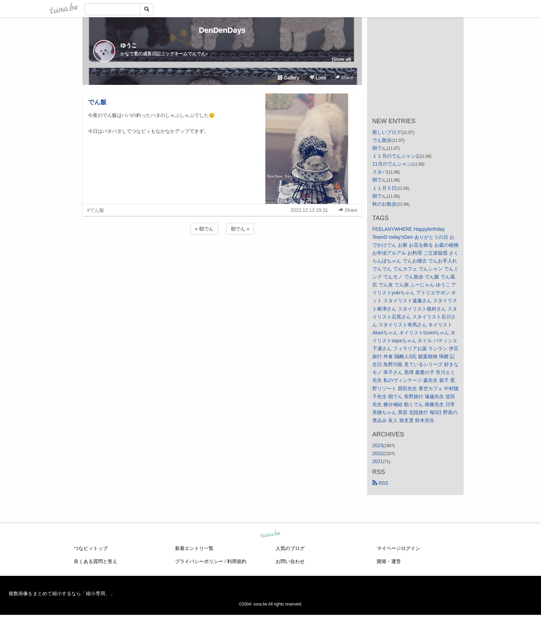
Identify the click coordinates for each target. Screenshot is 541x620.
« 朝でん (204, 229)
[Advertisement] (222, 254)
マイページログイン (398, 548)
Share (344, 77)
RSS (380, 483)
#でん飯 (95, 210)
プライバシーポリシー (199, 561)
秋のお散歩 (384, 204)
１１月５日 (384, 188)
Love (317, 77)
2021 (377, 461)
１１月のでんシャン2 (395, 156)
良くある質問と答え (95, 561)
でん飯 (97, 102)
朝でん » (240, 229)
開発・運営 (389, 561)
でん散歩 (382, 140)
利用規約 (236, 561)
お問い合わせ (290, 561)
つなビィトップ (91, 548)
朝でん (379, 148)
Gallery (288, 77)
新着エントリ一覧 (194, 548)
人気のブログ (290, 548)
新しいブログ (386, 132)
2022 (377, 453)
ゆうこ (128, 45)
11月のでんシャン (392, 164)
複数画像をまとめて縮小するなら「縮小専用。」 (62, 593)
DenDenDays (222, 30)
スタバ (379, 172)
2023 (377, 445)
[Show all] (341, 59)
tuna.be (270, 534)
